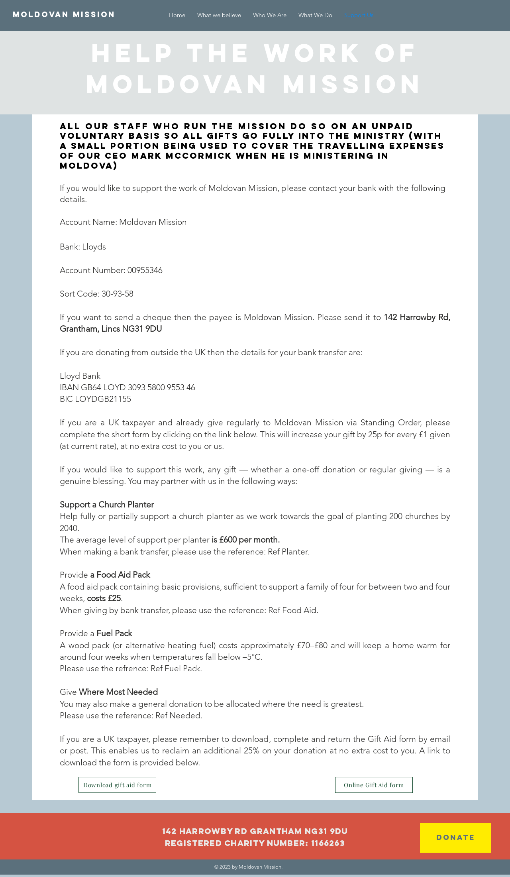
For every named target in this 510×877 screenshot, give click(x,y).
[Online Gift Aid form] (374, 785)
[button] (315, 15)
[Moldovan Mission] (64, 15)
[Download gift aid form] (117, 785)
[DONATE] (455, 838)
